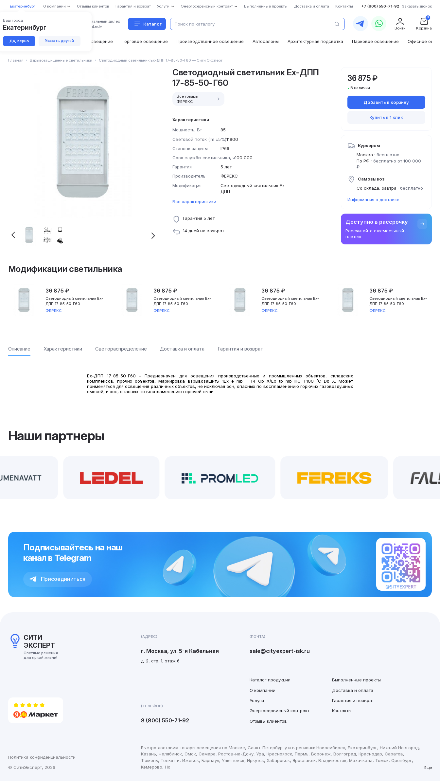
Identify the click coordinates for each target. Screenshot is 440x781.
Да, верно (19, 41)
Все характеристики (194, 201)
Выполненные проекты (356, 679)
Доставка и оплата (352, 690)
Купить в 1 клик (386, 117)
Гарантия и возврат (353, 700)
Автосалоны (266, 41)
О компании (262, 690)
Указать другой (59, 41)
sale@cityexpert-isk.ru (280, 651)
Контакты (341, 710)
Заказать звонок (417, 6)
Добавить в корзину (386, 102)
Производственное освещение (210, 41)
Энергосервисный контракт (279, 710)
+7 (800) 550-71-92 (380, 6)
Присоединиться (57, 579)
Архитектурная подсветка (315, 41)
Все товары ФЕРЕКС (199, 99)
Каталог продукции (270, 679)
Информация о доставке (373, 199)
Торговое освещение (145, 41)
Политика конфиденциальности (42, 757)
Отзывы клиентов (268, 721)
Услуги (257, 700)
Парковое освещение (375, 41)
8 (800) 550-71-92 (165, 720)
